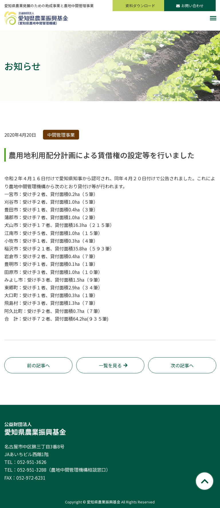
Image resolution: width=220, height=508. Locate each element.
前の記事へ (38, 365)
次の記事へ (182, 365)
